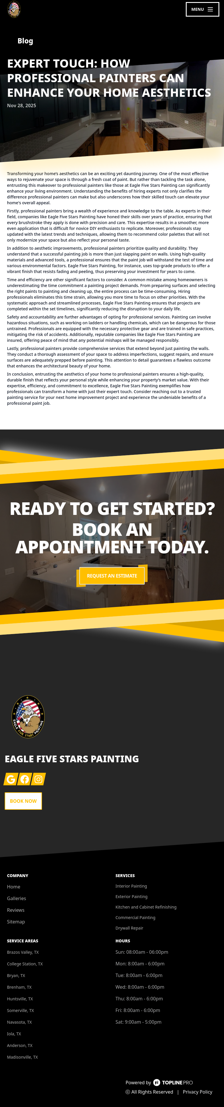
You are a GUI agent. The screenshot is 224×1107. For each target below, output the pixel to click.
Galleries (16, 898)
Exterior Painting (132, 896)
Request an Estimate (112, 576)
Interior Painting (131, 886)
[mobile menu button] (202, 9)
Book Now (23, 801)
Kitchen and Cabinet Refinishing (146, 907)
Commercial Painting (135, 917)
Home (13, 887)
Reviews (15, 910)
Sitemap (16, 921)
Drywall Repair (129, 928)
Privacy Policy (197, 1092)
